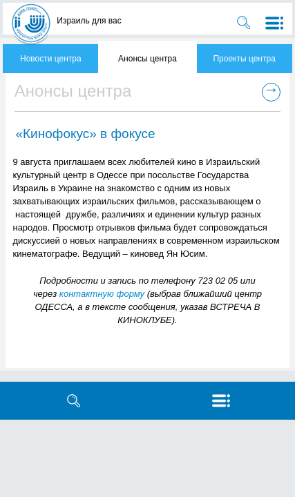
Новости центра (51, 59)
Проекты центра (244, 59)
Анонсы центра (147, 59)
